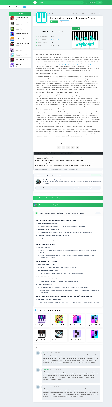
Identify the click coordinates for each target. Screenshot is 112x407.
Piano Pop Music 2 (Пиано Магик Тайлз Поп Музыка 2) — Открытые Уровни (79, 65)
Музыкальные (55, 39)
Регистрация (91, 2)
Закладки (64, 22)
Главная (11, 7)
